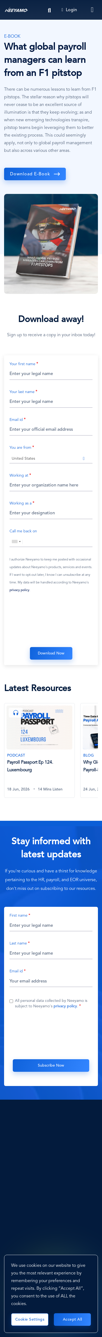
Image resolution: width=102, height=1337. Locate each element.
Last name (18, 943)
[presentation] (51, 621)
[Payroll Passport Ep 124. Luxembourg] (39, 750)
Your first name (22, 364)
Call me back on (23, 531)
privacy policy (19, 590)
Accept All (72, 1319)
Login (69, 10)
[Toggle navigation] (92, 10)
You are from (20, 448)
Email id (16, 420)
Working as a (21, 503)
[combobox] (51, 458)
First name (18, 915)
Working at (19, 475)
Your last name (22, 392)
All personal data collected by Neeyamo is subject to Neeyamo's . (51, 1003)
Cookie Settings (30, 1319)
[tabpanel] (42, 753)
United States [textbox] (23, 459)
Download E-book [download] (30, 174)
